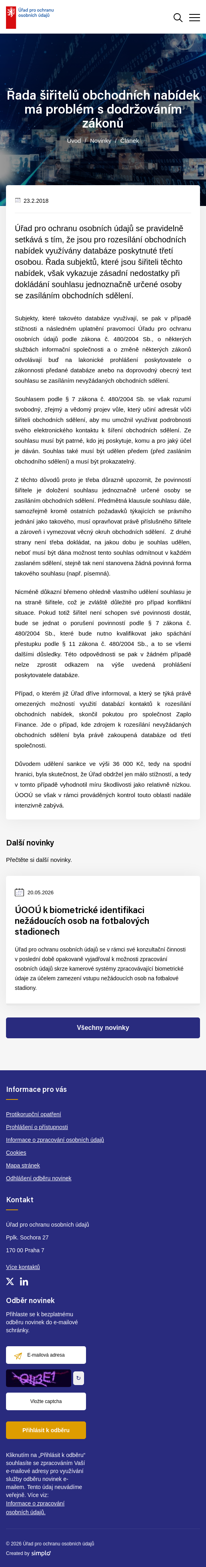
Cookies (16, 1152)
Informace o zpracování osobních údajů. (35, 1507)
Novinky (100, 140)
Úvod (74, 140)
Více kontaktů (23, 1267)
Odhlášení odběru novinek (38, 1178)
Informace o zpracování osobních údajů (55, 1140)
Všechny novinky (103, 1027)
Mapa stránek (23, 1165)
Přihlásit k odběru (46, 1430)
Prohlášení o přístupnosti (37, 1127)
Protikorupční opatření (33, 1114)
